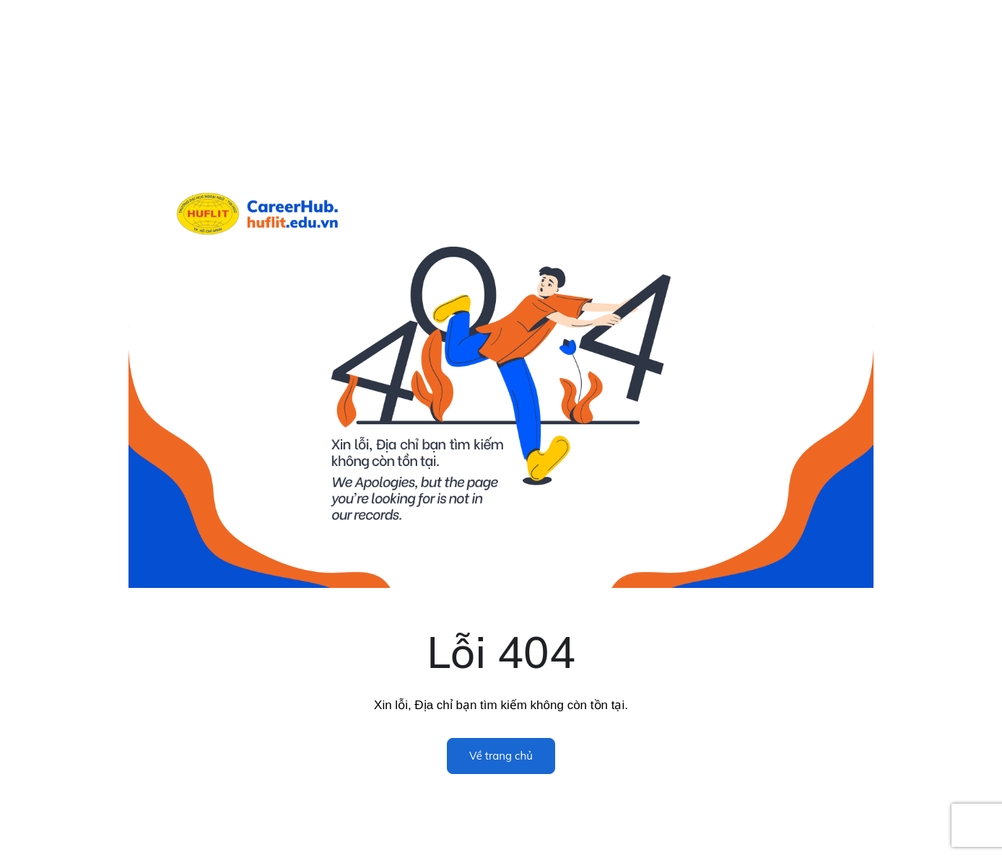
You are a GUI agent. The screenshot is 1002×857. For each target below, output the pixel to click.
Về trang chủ (501, 755)
